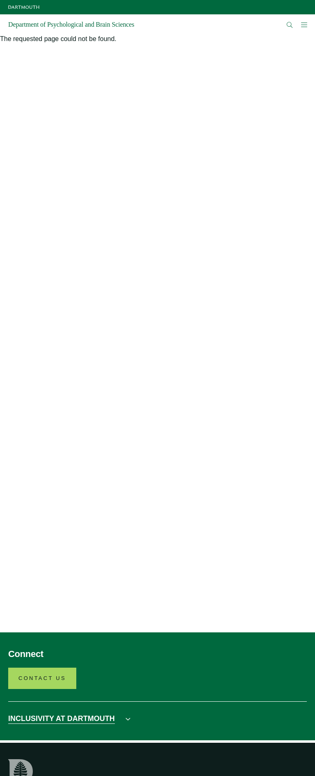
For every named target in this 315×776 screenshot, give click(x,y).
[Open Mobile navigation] (304, 24)
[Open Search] (290, 25)
